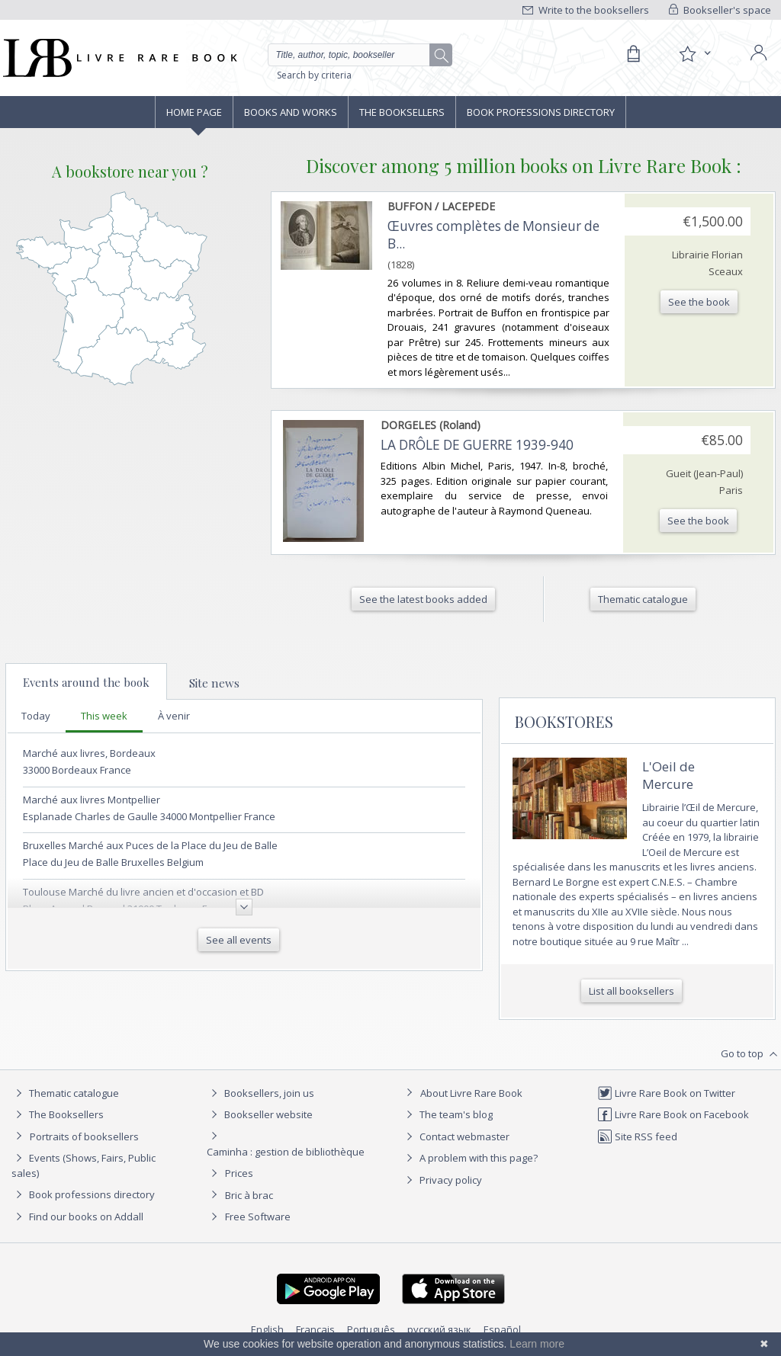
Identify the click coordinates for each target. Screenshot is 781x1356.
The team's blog (447, 1114)
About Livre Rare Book (471, 1093)
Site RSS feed (637, 1136)
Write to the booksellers (585, 10)
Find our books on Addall (77, 1216)
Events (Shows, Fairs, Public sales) (83, 1165)
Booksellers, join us (260, 1093)
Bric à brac (249, 1195)
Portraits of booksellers (84, 1136)
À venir (174, 716)
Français (315, 1329)
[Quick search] (355, 54)
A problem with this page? (470, 1157)
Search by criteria (314, 75)
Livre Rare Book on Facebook (673, 1114)
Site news (214, 683)
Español (502, 1329)
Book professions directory (541, 112)
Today (35, 716)
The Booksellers (402, 112)
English (267, 1329)
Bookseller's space (720, 10)
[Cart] (633, 54)
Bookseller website (260, 1114)
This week (104, 716)
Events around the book (86, 682)
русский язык (439, 1329)
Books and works (290, 112)
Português (371, 1329)
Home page (194, 112)
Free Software (258, 1216)
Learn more (536, 1344)
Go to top (751, 1054)
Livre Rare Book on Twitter (666, 1093)
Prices (239, 1173)
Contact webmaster (455, 1136)
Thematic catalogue (65, 1093)
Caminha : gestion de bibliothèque (286, 1152)
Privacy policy (442, 1180)
